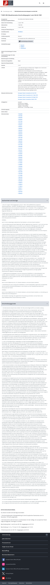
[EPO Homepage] (8, 3)
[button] (25, 200)
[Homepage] (1, 11)
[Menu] (43, 3)
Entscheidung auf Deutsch (26, 41)
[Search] (39, 3)
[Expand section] (47, 535)
